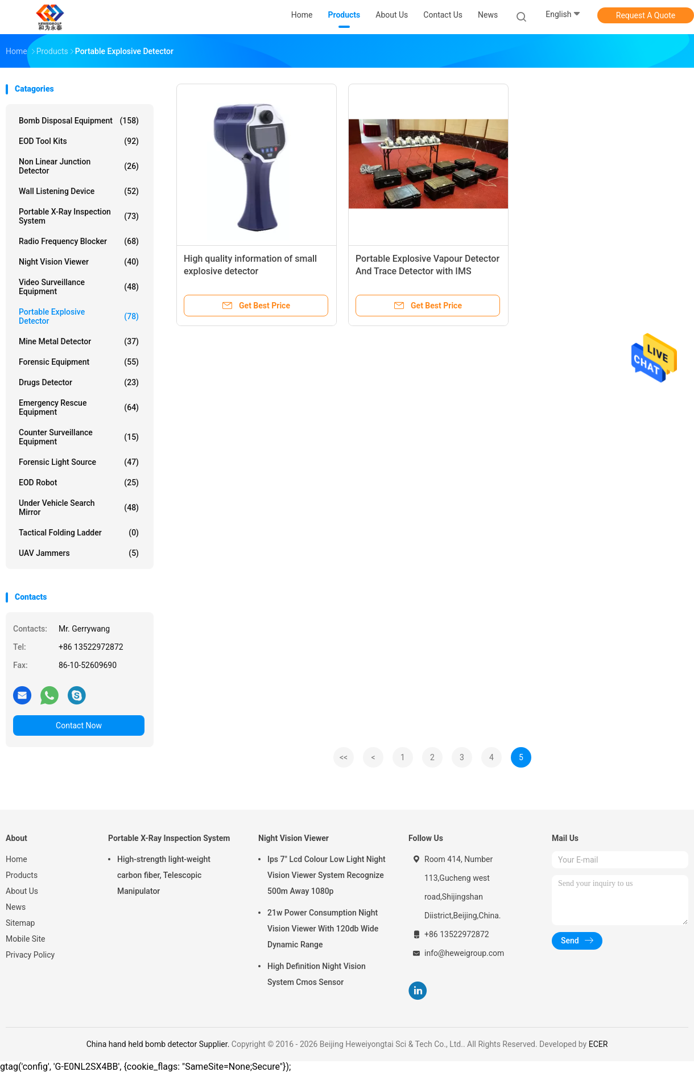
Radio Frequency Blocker (79, 241)
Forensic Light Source (79, 462)
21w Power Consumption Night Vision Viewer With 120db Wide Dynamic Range (322, 928)
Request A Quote (645, 15)
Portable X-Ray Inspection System (79, 216)
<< (344, 757)
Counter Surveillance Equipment (79, 437)
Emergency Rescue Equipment (79, 407)
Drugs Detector (79, 382)
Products (22, 875)
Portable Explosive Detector (79, 316)
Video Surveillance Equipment (79, 287)
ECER (598, 1044)
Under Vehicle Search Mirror (79, 507)
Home (16, 859)
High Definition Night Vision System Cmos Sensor (316, 974)
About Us (22, 891)
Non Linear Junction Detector (79, 166)
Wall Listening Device (79, 191)
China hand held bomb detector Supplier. (159, 1044)
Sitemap (20, 922)
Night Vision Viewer (79, 261)
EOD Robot (79, 482)
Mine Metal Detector (79, 341)
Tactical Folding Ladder (79, 532)
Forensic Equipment (79, 362)
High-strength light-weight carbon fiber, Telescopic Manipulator (163, 875)
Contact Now (79, 725)
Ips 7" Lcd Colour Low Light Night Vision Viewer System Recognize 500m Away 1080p (326, 875)
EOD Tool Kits (79, 141)
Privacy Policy (30, 954)
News (16, 907)
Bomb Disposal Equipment (79, 120)
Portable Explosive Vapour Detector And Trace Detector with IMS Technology (427, 271)
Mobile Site (26, 938)
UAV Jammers (79, 553)
